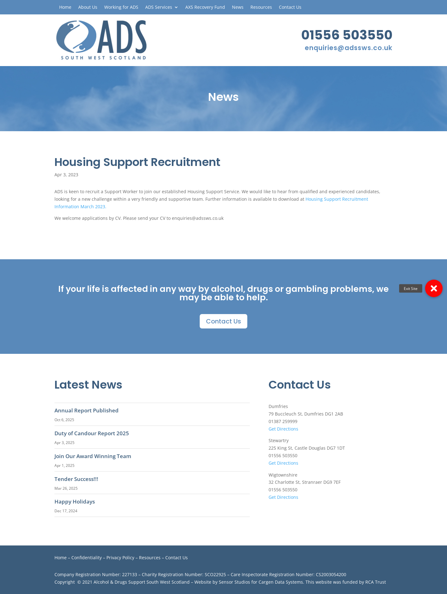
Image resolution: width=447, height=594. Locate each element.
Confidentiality (86, 557)
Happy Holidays (74, 501)
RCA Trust (375, 582)
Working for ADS (121, 7)
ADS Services (158, 7)
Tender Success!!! (76, 479)
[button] (434, 288)
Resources (261, 7)
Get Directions (283, 429)
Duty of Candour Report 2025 (91, 433)
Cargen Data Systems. (281, 582)
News (238, 7)
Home (65, 7)
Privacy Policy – (122, 557)
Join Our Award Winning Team (92, 456)
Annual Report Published (86, 410)
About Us (87, 7)
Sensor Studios (234, 582)
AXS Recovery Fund (205, 7)
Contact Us (290, 7)
